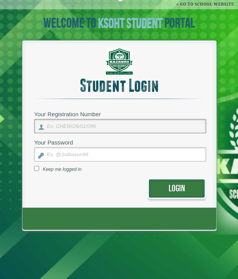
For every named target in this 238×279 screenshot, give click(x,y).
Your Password (53, 142)
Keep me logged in (62, 169)
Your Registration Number (67, 114)
